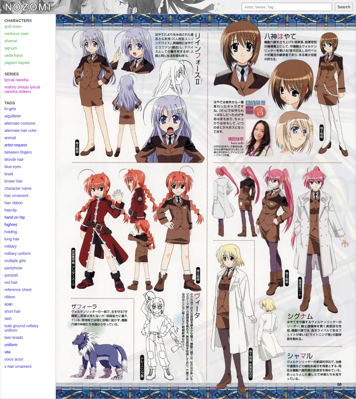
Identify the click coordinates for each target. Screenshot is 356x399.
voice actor (13, 359)
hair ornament (16, 195)
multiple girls (15, 260)
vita (7, 352)
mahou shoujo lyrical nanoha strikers (22, 89)
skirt (8, 318)
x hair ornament (17, 366)
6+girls (10, 109)
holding (10, 232)
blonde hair (14, 159)
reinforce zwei (16, 33)
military (10, 246)
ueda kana (13, 55)
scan (8, 304)
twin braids (13, 337)
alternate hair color (20, 130)
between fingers (18, 152)
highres (10, 224)
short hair (12, 311)
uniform (11, 345)
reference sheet (17, 289)
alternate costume (19, 123)
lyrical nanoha (16, 80)
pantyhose (13, 268)
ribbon (9, 297)
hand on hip (14, 217)
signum (10, 48)
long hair (11, 239)
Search (343, 7)
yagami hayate (17, 62)
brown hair (13, 181)
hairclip (10, 210)
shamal (10, 41)
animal (10, 138)
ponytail (11, 275)
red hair (11, 282)
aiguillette (12, 116)
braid (8, 174)
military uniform (17, 253)
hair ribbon (13, 203)
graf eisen (12, 26)
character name (17, 188)
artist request (15, 145)
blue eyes (12, 166)
